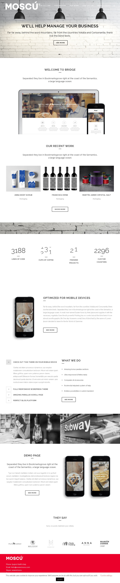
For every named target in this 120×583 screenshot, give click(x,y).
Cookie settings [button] (106, 576)
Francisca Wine (60, 195)
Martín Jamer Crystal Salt (96, 195)
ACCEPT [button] (60, 579)
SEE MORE (60, 45)
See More (50, 330)
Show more (60, 209)
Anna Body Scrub (23, 195)
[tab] (32, 362)
